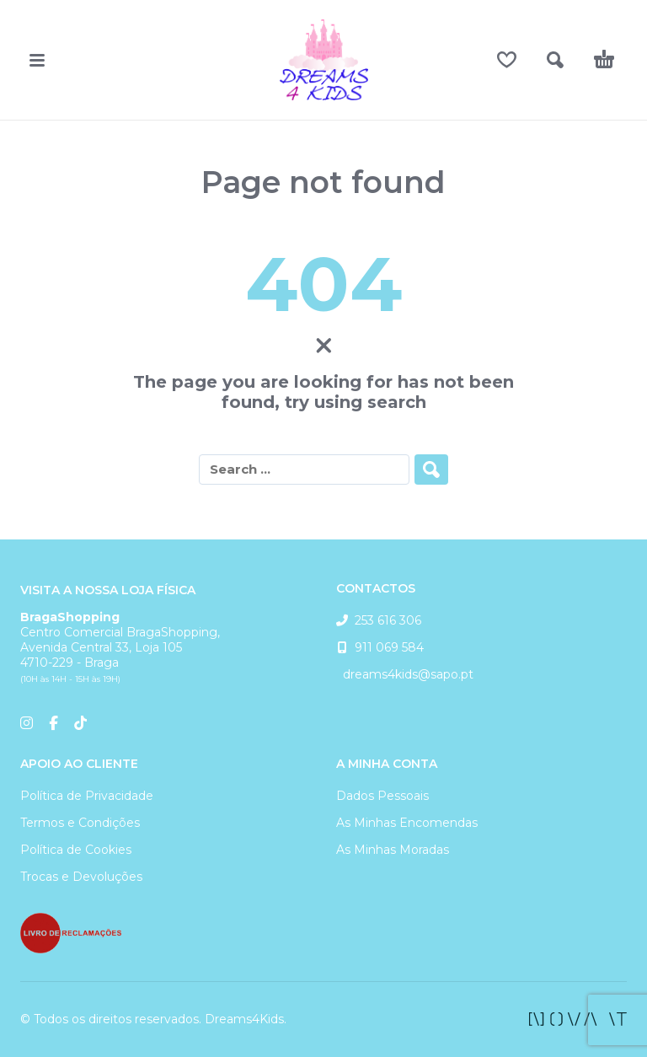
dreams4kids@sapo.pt (404, 674)
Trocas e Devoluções (81, 876)
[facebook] (578, 1019)
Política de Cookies (75, 849)
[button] (37, 60)
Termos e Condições (80, 822)
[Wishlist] (506, 59)
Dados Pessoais (382, 795)
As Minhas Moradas (392, 849)
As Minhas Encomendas (407, 822)
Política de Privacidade (86, 795)
